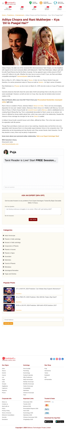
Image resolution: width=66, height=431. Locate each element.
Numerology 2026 (28, 413)
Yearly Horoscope (28, 386)
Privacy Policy (6, 410)
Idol (45, 377)
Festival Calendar (28, 375)
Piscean (17, 86)
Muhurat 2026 (27, 406)
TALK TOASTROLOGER (7, 9)
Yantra (46, 373)
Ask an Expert (60, 9)
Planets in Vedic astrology (12, 239)
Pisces (4, 392)
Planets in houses (10, 249)
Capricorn (4, 388)
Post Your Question (9, 206)
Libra (3, 381)
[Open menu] (3, 3)
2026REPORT (34, 9)
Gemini (41, 82)
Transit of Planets (10, 263)
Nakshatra (8, 260)
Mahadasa (8, 267)
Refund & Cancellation (8, 415)
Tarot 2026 (26, 410)
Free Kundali (26, 368)
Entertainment (19, 15)
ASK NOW (33, 219)
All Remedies (48, 379)
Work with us (5, 406)
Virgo (3, 379)
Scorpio (4, 384)
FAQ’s (3, 408)
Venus (36, 116)
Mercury (44, 110)
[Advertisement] (33, 342)
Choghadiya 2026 (28, 419)
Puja (46, 368)
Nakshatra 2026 (27, 415)
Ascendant (8, 256)
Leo (3, 377)
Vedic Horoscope (10, 235)
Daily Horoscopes (28, 379)
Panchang (26, 370)
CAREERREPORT (47, 9)
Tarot (24, 394)
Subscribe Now (8, 323)
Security (4, 417)
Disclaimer (5, 419)
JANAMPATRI (21, 9)
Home (4, 15)
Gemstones (48, 370)
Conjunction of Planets (11, 246)
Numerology (26, 373)
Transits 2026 (27, 404)
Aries (3, 368)
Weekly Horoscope (28, 381)
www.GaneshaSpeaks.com (10, 144)
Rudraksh (47, 375)
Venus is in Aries (39, 106)
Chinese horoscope (28, 392)
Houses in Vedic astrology (13, 242)
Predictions (10, 15)
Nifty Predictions (27, 377)
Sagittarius (5, 386)
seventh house (32, 110)
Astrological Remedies (11, 270)
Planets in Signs (10, 253)
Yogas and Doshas (10, 274)
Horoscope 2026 (27, 402)
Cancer (4, 375)
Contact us (5, 404)
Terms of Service (6, 413)
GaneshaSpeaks (22, 76)
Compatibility (26, 388)
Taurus (30, 80)
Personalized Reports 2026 (30, 408)
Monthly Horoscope (28, 384)
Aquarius (4, 390)
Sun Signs (5, 365)
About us (4, 402)
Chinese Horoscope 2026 (30, 417)
